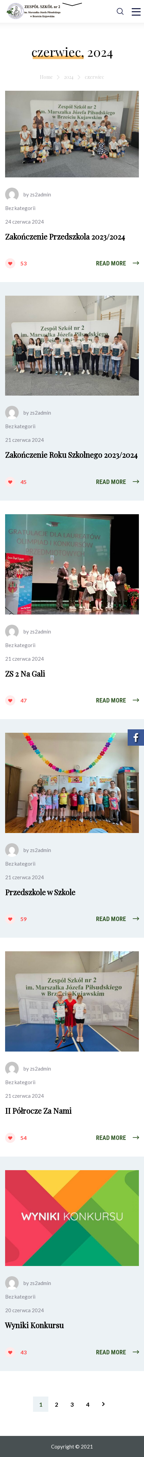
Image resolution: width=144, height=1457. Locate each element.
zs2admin (40, 194)
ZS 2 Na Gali (25, 674)
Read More (111, 263)
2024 (69, 77)
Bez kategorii (20, 208)
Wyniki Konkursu (34, 1325)
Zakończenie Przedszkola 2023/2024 (65, 236)
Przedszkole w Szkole (40, 892)
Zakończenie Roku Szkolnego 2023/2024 (71, 455)
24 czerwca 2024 (24, 222)
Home (46, 77)
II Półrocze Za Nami (38, 1111)
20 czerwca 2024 (24, 1310)
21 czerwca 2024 (24, 440)
